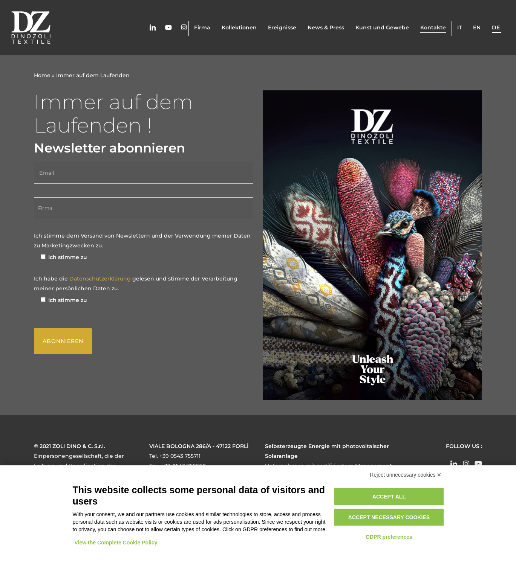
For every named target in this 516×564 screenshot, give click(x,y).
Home (42, 75)
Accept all (389, 497)
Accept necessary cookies (389, 517)
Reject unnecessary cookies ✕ (405, 475)
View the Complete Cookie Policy (116, 543)
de (496, 27)
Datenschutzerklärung (100, 278)
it (459, 27)
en (477, 27)
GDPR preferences (389, 537)
